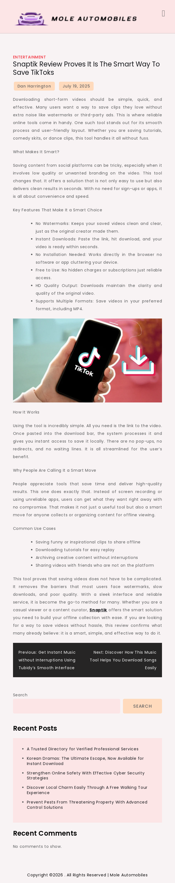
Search (20, 695)
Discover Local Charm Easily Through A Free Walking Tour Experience (87, 790)
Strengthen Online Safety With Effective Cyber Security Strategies (86, 775)
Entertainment (29, 57)
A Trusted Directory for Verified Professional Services (83, 749)
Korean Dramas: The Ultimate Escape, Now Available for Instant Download (85, 761)
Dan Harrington (34, 86)
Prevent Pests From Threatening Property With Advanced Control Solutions (87, 804)
